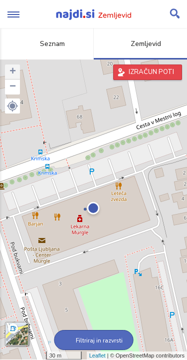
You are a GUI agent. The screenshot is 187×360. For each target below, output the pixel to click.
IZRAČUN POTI (151, 72)
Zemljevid (140, 43)
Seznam (46, 43)
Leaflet (97, 355)
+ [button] (12, 72)
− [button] (12, 87)
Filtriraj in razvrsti (93, 340)
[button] (12, 106)
